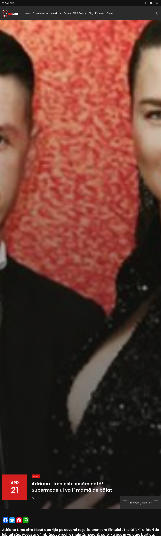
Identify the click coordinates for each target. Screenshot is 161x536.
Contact (110, 13)
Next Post (150, 502)
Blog (91, 13)
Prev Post (131, 502)
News (27, 13)
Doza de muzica (40, 13)
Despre (67, 13)
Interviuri (55, 13)
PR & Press (79, 13)
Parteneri (99, 13)
